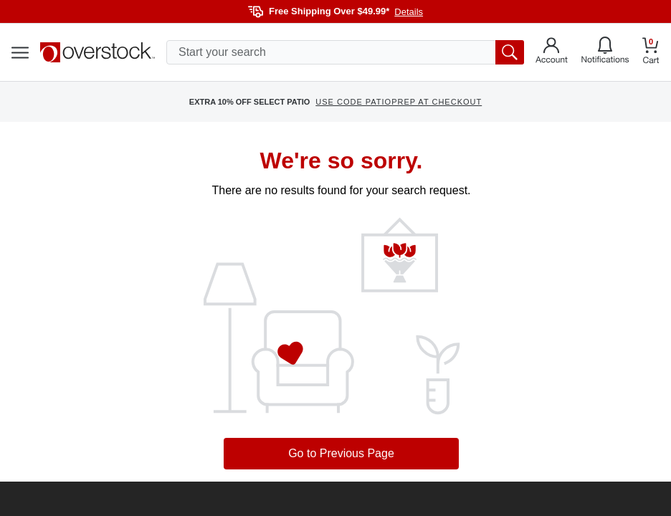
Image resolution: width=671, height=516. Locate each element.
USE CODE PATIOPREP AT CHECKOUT (398, 101)
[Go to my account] (552, 52)
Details (408, 11)
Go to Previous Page (341, 453)
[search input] (345, 52)
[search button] (509, 52)
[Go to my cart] (651, 52)
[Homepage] (97, 52)
